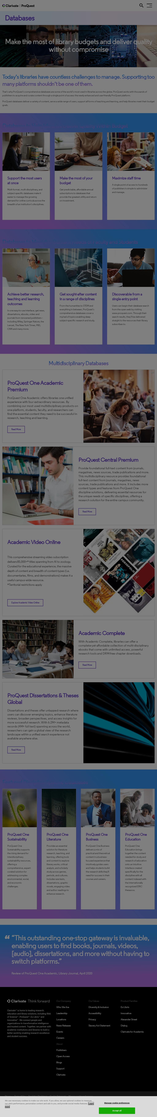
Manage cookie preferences (117, 1103)
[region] (78, 1106)
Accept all (116, 1110)
